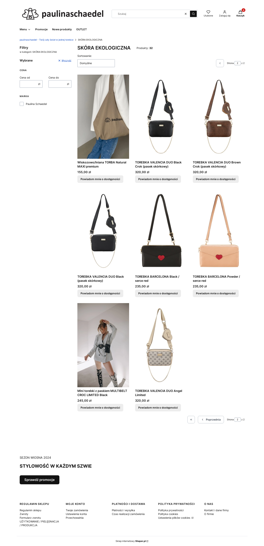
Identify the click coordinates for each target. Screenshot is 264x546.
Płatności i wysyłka (123, 510)
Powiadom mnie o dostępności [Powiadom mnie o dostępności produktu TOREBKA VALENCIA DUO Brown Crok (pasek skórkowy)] (216, 179)
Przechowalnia (75, 517)
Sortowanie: (84, 55)
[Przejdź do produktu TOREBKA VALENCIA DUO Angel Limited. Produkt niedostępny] (161, 345)
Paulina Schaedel (36, 103)
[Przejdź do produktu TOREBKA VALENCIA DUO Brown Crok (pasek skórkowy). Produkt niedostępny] (219, 117)
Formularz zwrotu (30, 517)
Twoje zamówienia (77, 510)
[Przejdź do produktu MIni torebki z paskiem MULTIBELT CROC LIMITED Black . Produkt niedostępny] (103, 345)
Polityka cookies (168, 514)
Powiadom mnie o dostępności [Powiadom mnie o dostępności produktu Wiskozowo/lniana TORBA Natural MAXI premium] (100, 179)
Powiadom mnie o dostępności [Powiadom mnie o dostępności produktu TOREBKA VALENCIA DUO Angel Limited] (158, 407)
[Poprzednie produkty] (211, 419)
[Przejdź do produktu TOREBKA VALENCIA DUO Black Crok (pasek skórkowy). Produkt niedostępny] (161, 117)
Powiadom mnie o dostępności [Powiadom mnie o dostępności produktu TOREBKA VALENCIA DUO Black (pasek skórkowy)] (100, 293)
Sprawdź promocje (39, 480)
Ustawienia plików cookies (174, 517)
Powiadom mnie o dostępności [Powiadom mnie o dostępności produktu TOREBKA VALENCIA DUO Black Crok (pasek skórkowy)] (158, 179)
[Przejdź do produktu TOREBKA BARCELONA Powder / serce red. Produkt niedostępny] (219, 231)
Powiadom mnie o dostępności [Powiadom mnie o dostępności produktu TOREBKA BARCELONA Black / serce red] (158, 293)
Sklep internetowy (131, 541)
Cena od (25, 77)
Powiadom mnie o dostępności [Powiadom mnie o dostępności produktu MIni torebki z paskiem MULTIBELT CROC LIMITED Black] (100, 407)
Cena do (54, 77)
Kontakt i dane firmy (216, 510)
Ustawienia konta (76, 514)
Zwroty (24, 514)
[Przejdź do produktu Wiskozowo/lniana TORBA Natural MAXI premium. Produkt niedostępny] (103, 117)
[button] (193, 14)
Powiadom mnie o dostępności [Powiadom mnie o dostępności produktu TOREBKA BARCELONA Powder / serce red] (216, 293)
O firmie (209, 514)
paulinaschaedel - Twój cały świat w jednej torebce (46, 39)
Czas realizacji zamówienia (128, 514)
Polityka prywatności (171, 510)
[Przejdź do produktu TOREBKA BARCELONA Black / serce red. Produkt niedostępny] (161, 231)
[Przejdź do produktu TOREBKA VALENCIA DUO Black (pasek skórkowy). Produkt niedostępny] (103, 231)
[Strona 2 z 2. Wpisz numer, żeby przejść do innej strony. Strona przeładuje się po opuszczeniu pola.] (238, 63)
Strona (230, 63)
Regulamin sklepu (30, 510)
